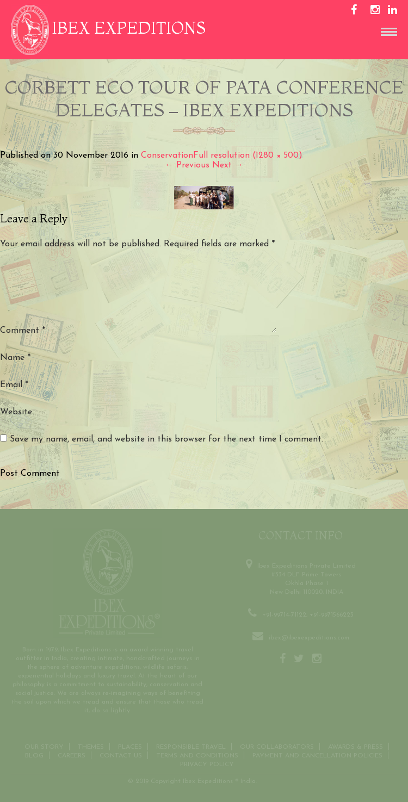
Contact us (121, 754)
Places (130, 746)
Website (16, 412)
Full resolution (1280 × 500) (247, 155)
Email (14, 385)
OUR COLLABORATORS (277, 746)
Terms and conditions (197, 754)
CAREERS (71, 754)
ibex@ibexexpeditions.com (309, 636)
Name (15, 357)
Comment (22, 330)
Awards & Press (355, 746)
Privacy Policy (207, 763)
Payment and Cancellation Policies (317, 754)
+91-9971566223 (332, 614)
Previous (187, 165)
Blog (34, 754)
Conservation (167, 155)
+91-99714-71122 (284, 614)
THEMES (91, 746)
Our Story (44, 746)
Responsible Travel (191, 746)
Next (227, 165)
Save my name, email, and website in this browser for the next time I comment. (166, 439)
